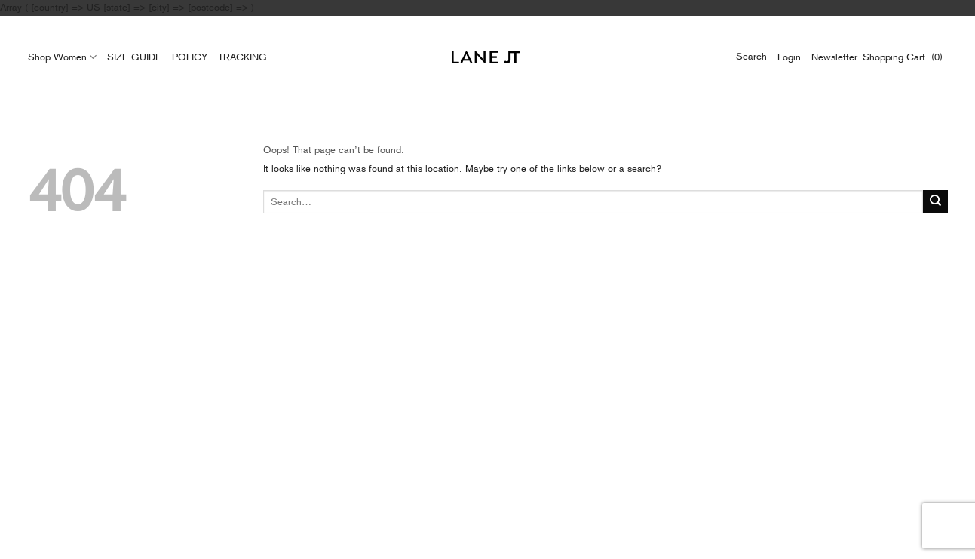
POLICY (189, 57)
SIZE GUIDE (134, 57)
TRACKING (242, 57)
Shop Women (62, 57)
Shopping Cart (897, 57)
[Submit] (935, 202)
